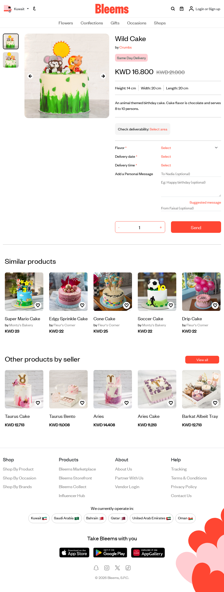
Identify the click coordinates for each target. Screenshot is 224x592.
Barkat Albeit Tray (200, 416)
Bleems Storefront (75, 477)
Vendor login (127, 486)
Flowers (66, 22)
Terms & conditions (189, 477)
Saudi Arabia (66, 518)
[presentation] (30, 75)
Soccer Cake (150, 318)
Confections (92, 22)
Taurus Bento (62, 416)
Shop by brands (17, 486)
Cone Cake (104, 318)
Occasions (136, 22)
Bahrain (95, 518)
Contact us (181, 495)
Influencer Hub (72, 495)
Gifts (115, 22)
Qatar (118, 518)
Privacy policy (184, 486)
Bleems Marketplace (77, 468)
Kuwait (39, 518)
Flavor (121, 147)
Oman (185, 518)
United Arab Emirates (151, 518)
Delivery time (126, 164)
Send (196, 227)
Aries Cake (149, 416)
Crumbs (125, 47)
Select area (158, 128)
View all (202, 359)
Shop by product (18, 468)
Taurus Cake (17, 416)
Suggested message (205, 202)
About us (123, 468)
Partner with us (129, 477)
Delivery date (126, 156)
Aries (98, 416)
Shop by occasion (19, 477)
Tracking (179, 468)
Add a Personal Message (134, 173)
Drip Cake (192, 318)
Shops (160, 22)
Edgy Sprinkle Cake (68, 318)
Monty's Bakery (19, 325)
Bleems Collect (72, 486)
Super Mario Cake (22, 318)
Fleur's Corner (62, 325)
